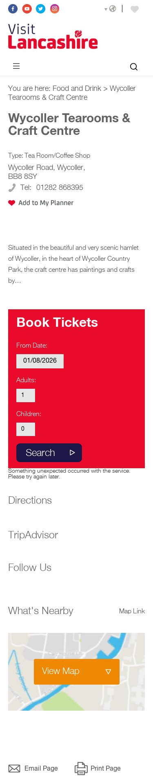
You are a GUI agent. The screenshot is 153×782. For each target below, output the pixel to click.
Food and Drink (77, 89)
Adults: (26, 380)
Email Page (41, 769)
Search (40, 453)
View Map (61, 671)
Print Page (106, 769)
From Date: (31, 346)
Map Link (132, 611)
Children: (28, 414)
